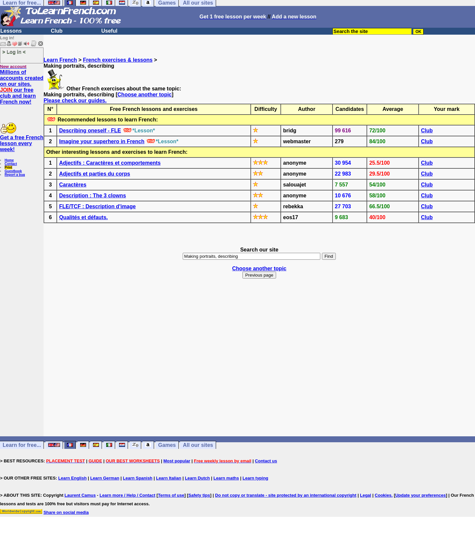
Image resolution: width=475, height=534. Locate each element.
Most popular (176, 460)
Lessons (11, 31)
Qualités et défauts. (83, 217)
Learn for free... (22, 445)
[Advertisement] (259, 372)
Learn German (104, 478)
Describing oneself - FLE (90, 130)
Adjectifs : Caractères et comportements (110, 163)
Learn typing (255, 478)
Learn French (60, 60)
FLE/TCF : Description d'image (97, 206)
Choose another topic (144, 94)
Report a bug (15, 175)
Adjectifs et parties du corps (94, 174)
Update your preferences (420, 495)
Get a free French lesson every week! (22, 143)
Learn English (72, 478)
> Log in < (14, 51)
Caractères (72, 184)
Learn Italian (168, 478)
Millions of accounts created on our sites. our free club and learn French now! (22, 87)
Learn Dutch (197, 478)
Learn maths (226, 478)
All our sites (198, 445)
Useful (109, 31)
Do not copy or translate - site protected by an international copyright (285, 495)
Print (8, 167)
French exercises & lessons (118, 60)
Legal (365, 495)
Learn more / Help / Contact (127, 495)
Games (167, 445)
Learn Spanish (137, 478)
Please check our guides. (75, 100)
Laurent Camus (80, 495)
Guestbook (13, 171)
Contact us (266, 460)
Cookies (383, 495)
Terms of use (171, 495)
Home (9, 160)
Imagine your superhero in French (101, 141)
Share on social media (66, 512)
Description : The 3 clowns (92, 195)
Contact (11, 164)
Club (57, 31)
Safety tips (199, 495)
